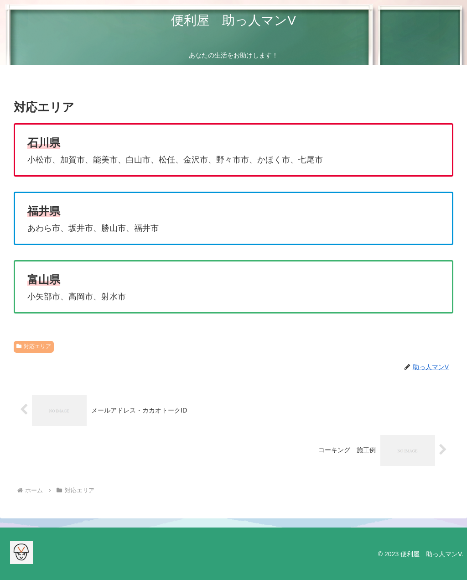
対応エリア (33, 346)
